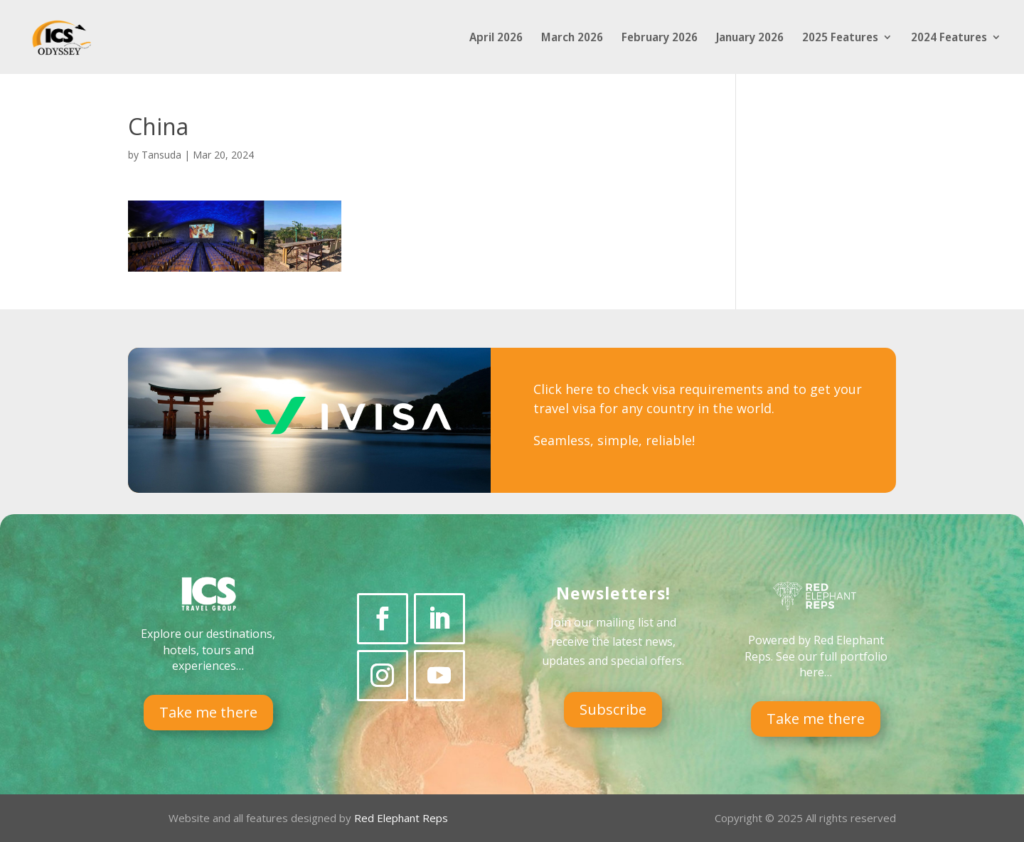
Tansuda (161, 154)
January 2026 (750, 38)
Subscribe (613, 709)
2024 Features (949, 38)
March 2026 (572, 38)
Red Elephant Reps (402, 818)
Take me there (208, 712)
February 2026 (660, 38)
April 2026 (496, 38)
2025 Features (840, 38)
